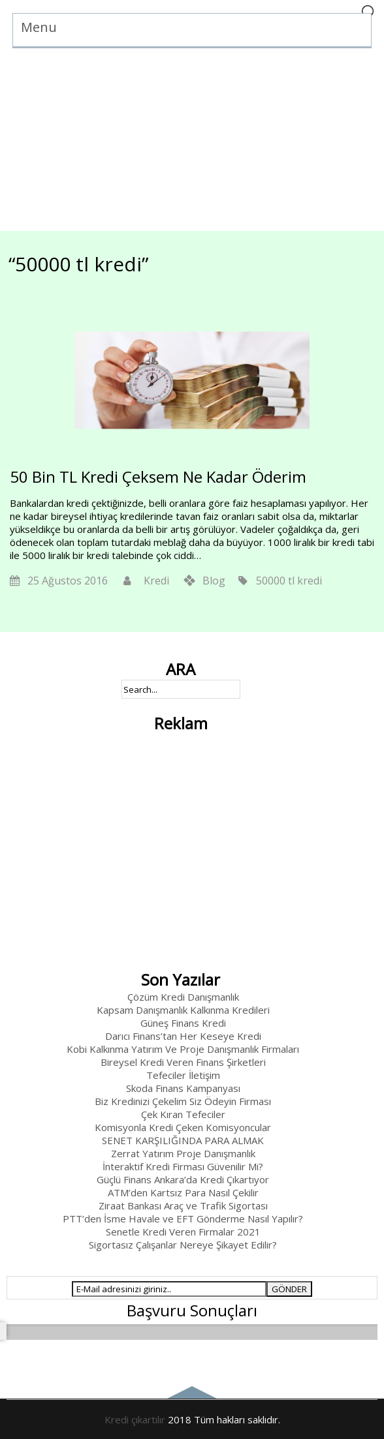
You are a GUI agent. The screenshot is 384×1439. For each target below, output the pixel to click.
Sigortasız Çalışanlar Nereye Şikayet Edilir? (183, 1244)
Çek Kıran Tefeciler (183, 1114)
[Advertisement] (192, 139)
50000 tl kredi (289, 580)
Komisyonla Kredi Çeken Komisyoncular (183, 1127)
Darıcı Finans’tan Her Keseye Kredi (183, 1035)
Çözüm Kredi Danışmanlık (183, 996)
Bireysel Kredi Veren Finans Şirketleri (183, 1061)
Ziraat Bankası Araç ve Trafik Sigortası (183, 1205)
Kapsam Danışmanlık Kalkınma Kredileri (183, 1009)
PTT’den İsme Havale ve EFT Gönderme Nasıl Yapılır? (183, 1218)
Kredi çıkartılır (134, 1419)
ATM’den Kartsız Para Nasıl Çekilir (183, 1192)
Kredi (156, 580)
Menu (39, 27)
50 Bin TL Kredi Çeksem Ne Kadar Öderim (158, 476)
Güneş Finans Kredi (183, 1022)
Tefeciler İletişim (183, 1075)
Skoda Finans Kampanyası (183, 1088)
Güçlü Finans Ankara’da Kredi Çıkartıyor (183, 1179)
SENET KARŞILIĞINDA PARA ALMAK (183, 1140)
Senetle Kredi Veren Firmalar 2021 (183, 1231)
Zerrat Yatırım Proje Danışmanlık (183, 1153)
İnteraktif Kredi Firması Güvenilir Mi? (183, 1166)
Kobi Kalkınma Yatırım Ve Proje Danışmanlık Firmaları (183, 1048)
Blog (213, 580)
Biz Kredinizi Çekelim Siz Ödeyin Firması (183, 1101)
